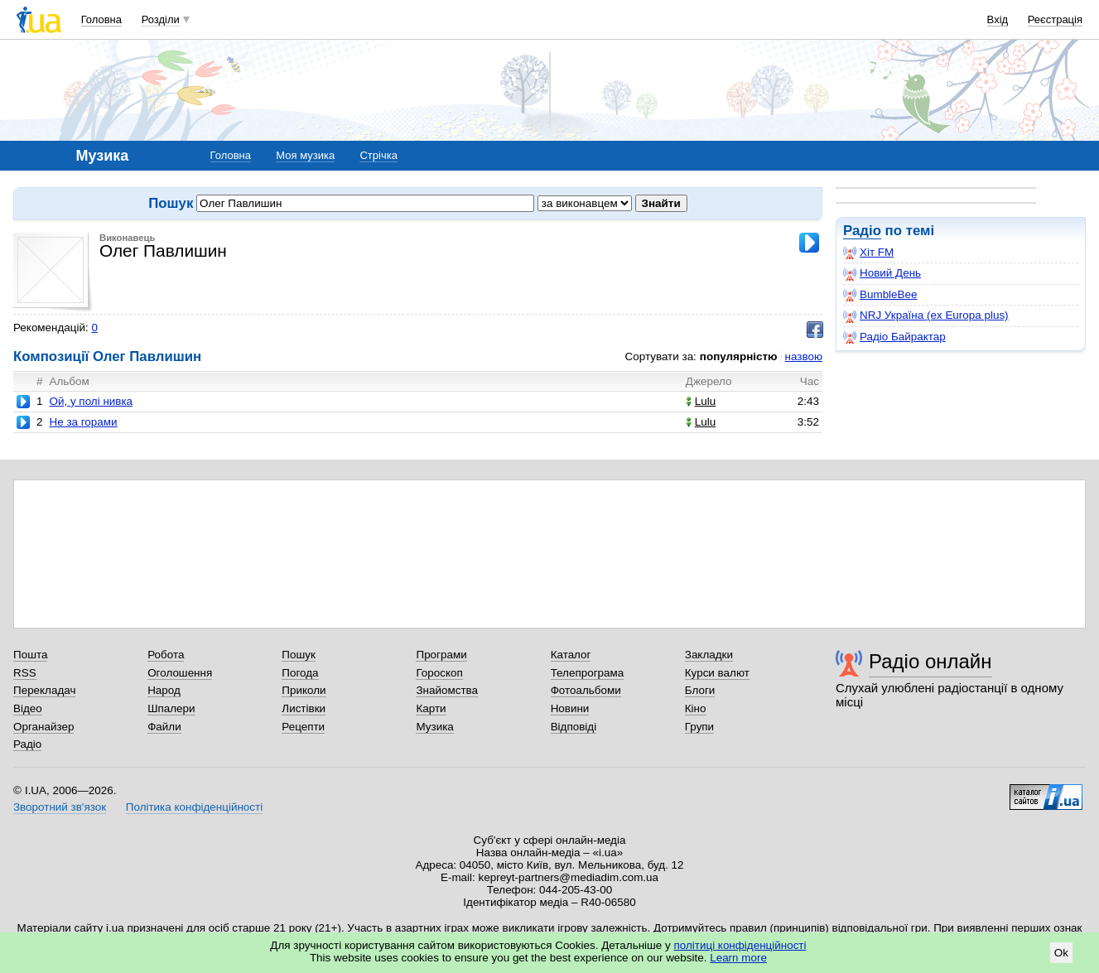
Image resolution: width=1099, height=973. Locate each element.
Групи (699, 726)
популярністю (739, 356)
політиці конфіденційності (740, 945)
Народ (164, 690)
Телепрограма (587, 673)
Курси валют (717, 673)
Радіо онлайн (930, 661)
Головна (101, 19)
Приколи (303, 690)
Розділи (161, 19)
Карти (431, 708)
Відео (27, 708)
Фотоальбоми (586, 690)
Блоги (700, 690)
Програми (441, 654)
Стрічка (378, 155)
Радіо (862, 230)
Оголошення (179, 673)
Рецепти (303, 726)
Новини (570, 708)
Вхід (998, 19)
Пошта (30, 654)
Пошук (299, 654)
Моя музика (305, 155)
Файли (164, 726)
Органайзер (43, 726)
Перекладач (44, 690)
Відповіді (574, 726)
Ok (1061, 953)
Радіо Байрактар (894, 337)
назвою (803, 356)
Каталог (571, 654)
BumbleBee (880, 294)
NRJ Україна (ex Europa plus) (926, 315)
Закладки (709, 654)
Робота (165, 654)
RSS (24, 673)
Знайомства (447, 690)
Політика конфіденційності (194, 807)
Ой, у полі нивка (91, 401)
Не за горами (83, 422)
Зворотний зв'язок (59, 807)
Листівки (303, 708)
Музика (434, 726)
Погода (300, 673)
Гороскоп (439, 673)
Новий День (882, 273)
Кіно (695, 708)
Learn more (738, 957)
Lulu (701, 401)
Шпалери (171, 708)
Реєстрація (1055, 19)
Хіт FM (868, 252)
